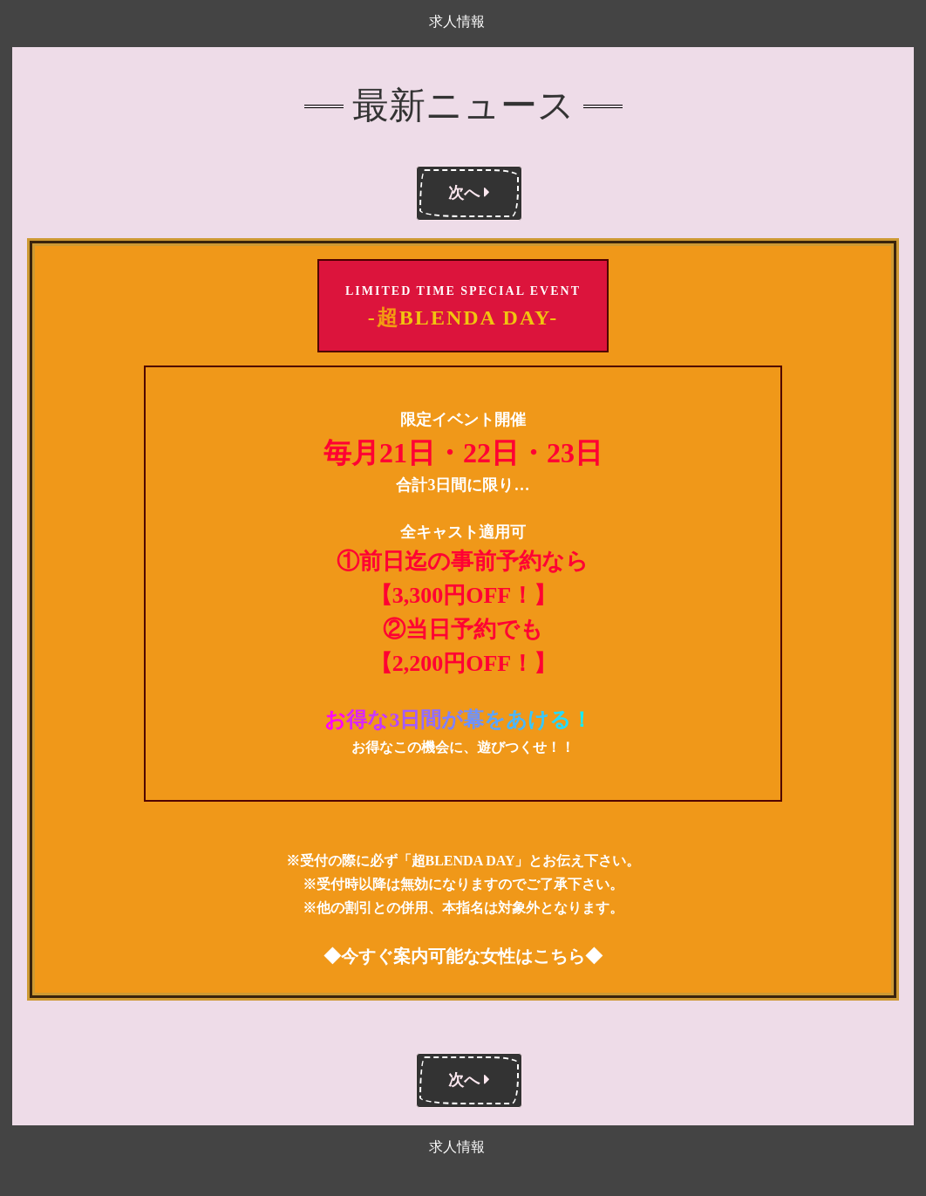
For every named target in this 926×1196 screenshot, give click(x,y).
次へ (469, 193)
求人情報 (457, 21)
